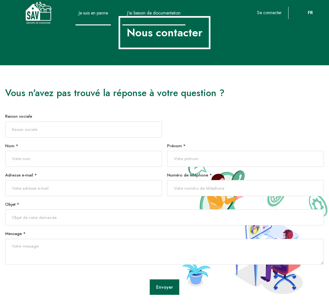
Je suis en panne (93, 13)
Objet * (12, 204)
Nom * (11, 146)
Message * (15, 234)
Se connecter (269, 12)
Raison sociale (18, 116)
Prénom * (176, 146)
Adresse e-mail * (21, 175)
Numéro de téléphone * (189, 175)
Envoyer (164, 287)
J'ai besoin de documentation (154, 13)
